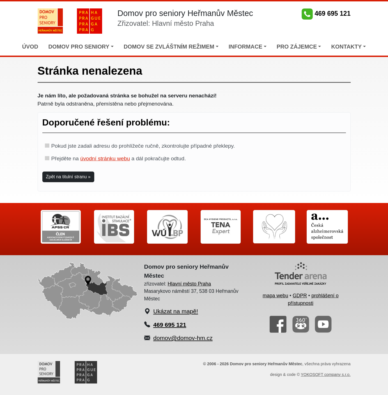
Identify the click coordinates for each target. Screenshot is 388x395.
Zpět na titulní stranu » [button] (68, 176)
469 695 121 (326, 13)
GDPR (300, 295)
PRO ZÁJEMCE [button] (297, 47)
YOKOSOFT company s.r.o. (325, 374)
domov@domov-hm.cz (182, 338)
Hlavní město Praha (189, 284)
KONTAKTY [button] (346, 47)
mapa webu (275, 295)
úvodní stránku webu (105, 158)
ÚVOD (30, 47)
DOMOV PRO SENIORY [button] (78, 47)
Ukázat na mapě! (175, 311)
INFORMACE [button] (245, 47)
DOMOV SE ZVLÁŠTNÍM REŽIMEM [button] (169, 47)
